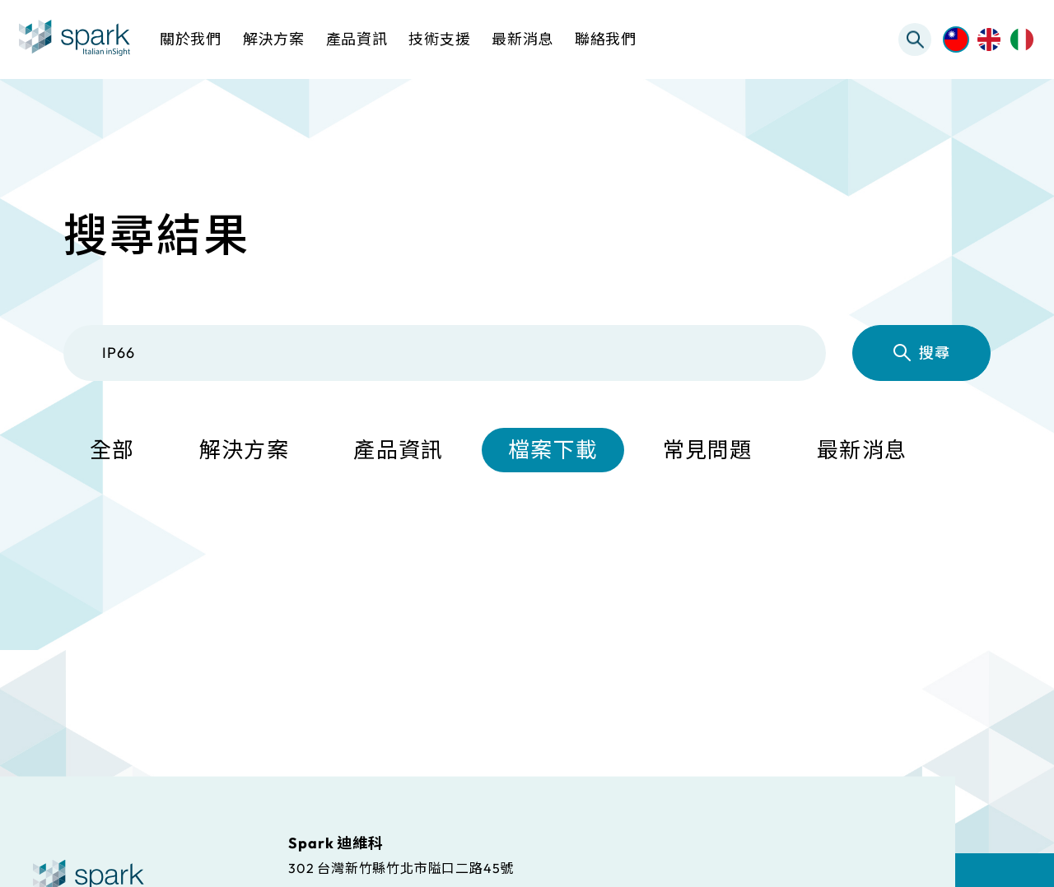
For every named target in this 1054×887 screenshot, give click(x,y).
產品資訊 (398, 449)
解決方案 (244, 449)
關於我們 (191, 39)
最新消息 (862, 449)
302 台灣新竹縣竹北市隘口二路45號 (401, 867)
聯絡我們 (606, 39)
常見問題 (708, 449)
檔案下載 (553, 449)
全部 (112, 449)
